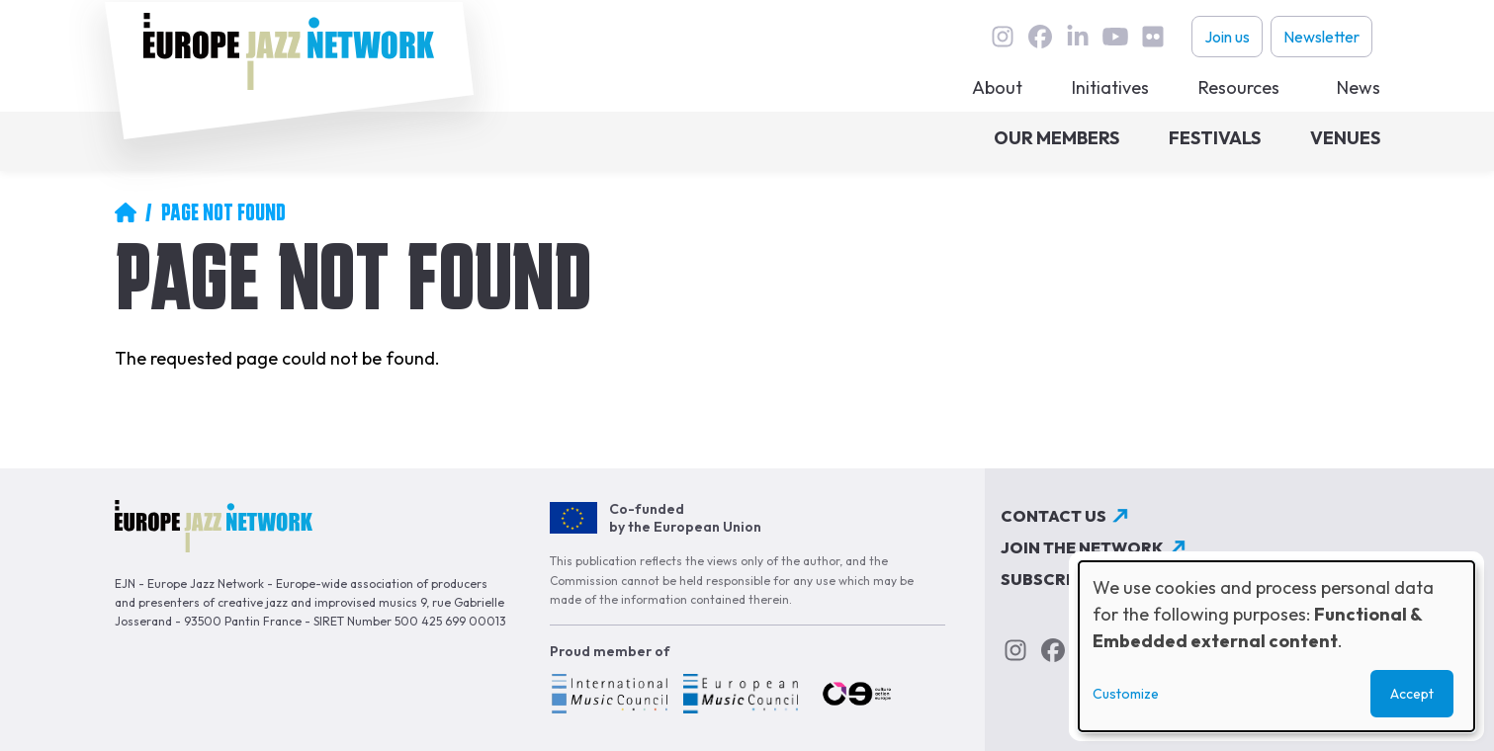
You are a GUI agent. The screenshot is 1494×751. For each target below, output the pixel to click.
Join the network (1082, 547)
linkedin (1078, 36)
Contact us (1053, 516)
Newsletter (1321, 36)
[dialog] (1276, 646)
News (1358, 87)
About (997, 87)
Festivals (1215, 137)
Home (125, 212)
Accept (1412, 694)
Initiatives (1110, 87)
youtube (1115, 36)
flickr (1153, 36)
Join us (1227, 36)
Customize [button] (1126, 694)
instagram (1002, 36)
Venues (1345, 137)
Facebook (1040, 36)
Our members (1056, 137)
